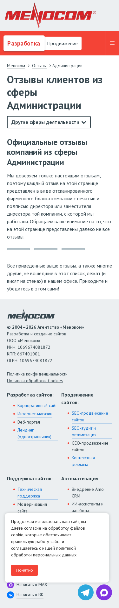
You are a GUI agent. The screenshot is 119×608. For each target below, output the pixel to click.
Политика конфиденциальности (37, 374)
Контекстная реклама (83, 461)
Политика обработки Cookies (35, 380)
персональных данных (54, 555)
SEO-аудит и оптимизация (84, 431)
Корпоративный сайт (37, 405)
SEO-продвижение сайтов (90, 416)
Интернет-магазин (34, 414)
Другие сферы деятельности (45, 122)
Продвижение (62, 43)
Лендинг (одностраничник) (34, 433)
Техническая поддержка (29, 492)
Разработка (23, 43)
